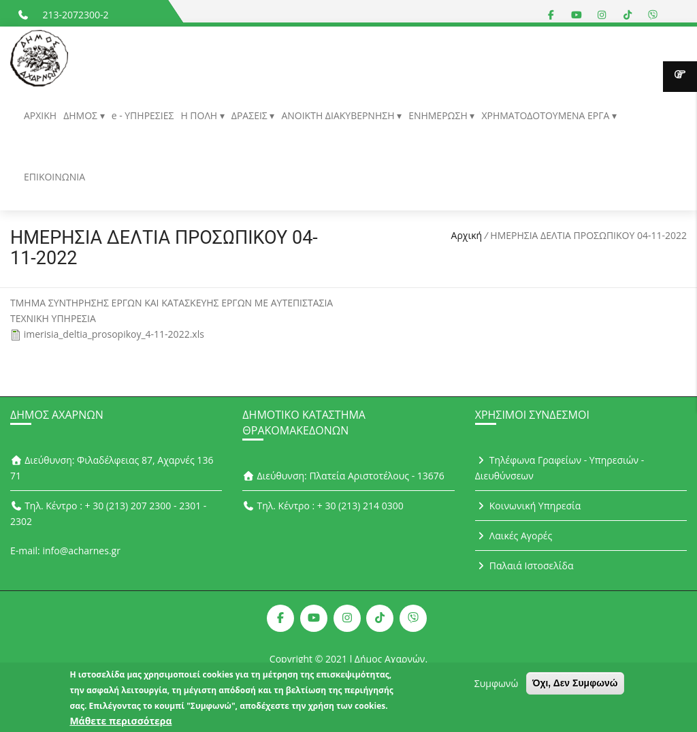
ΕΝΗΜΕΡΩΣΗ (439, 115)
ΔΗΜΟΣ (81, 115)
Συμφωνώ (496, 688)
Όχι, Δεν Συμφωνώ (575, 687)
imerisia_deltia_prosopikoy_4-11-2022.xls (114, 334)
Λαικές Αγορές (514, 535)
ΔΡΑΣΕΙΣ (250, 115)
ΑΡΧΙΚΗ (40, 115)
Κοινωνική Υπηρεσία (528, 505)
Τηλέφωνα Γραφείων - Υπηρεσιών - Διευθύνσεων (560, 467)
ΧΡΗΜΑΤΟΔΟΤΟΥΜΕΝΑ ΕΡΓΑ (546, 115)
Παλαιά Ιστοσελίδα (524, 565)
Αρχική (467, 235)
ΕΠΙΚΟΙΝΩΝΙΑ (54, 176)
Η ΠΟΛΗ (199, 115)
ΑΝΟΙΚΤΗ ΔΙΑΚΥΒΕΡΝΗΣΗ (339, 115)
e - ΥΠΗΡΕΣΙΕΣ (143, 115)
